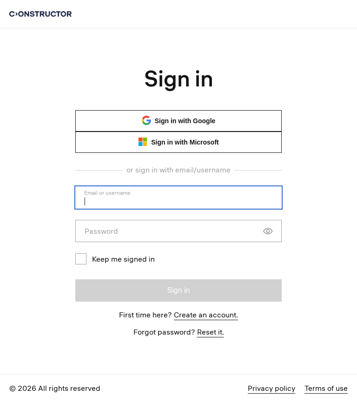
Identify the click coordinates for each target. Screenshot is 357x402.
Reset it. (210, 331)
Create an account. (206, 314)
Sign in (178, 290)
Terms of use (326, 388)
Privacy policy (271, 388)
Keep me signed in (115, 258)
